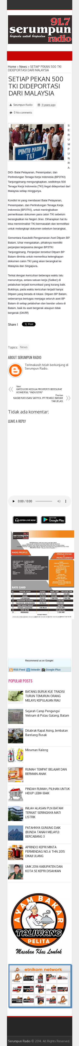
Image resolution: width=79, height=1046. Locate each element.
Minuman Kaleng (36, 750)
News (24, 347)
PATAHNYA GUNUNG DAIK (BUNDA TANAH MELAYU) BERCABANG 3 (42, 832)
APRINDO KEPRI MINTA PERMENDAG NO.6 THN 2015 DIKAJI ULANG (45, 851)
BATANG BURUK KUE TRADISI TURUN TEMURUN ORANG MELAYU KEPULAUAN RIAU (45, 696)
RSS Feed (19, 669)
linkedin (35, 669)
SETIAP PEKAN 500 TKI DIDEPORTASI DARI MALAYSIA (35, 86)
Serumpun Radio (19, 1041)
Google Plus (53, 669)
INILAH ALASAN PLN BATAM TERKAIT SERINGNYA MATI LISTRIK (44, 812)
